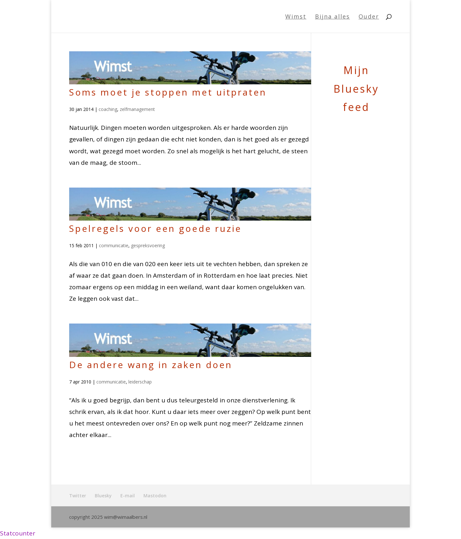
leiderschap (140, 382)
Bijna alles (332, 17)
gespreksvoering (148, 245)
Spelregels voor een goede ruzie (155, 228)
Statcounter (17, 533)
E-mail (127, 496)
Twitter (77, 496)
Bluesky (103, 496)
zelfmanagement (137, 109)
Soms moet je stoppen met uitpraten (168, 92)
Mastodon (154, 496)
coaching (108, 109)
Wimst (295, 17)
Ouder (369, 17)
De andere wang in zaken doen (150, 364)
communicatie (113, 245)
